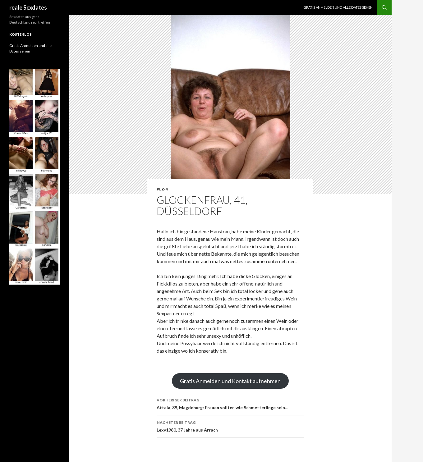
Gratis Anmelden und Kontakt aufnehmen (230, 380)
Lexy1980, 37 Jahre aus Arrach (230, 425)
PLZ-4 (162, 189)
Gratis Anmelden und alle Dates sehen (338, 7)
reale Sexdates (28, 7)
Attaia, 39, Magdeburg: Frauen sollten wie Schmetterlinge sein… (230, 403)
